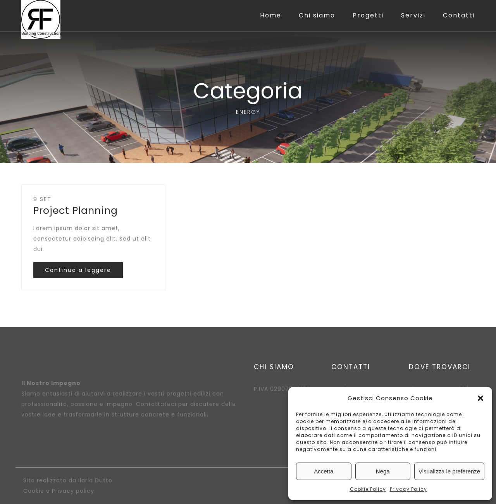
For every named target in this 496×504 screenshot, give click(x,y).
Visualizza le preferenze (449, 471)
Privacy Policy (408, 489)
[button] (480, 398)
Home (270, 15)
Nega (383, 471)
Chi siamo (317, 15)
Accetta (323, 471)
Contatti (459, 15)
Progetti (368, 15)
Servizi (413, 15)
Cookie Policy (368, 489)
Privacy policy (73, 491)
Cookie (33, 491)
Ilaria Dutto (95, 480)
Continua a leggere (78, 270)
